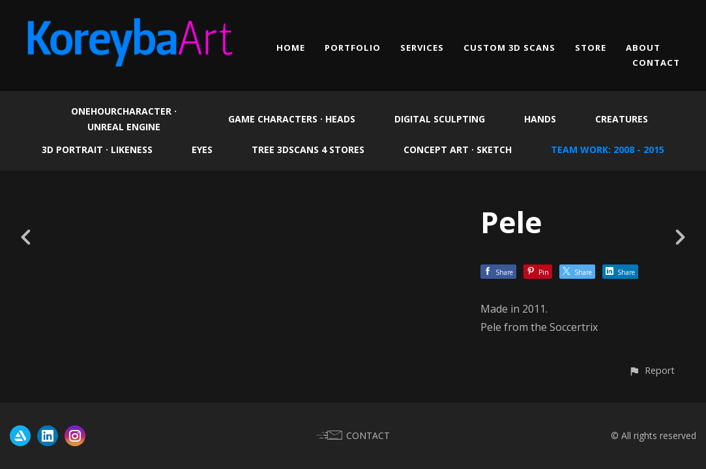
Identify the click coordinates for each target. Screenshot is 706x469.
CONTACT (656, 62)
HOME (290, 47)
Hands (540, 119)
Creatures (621, 119)
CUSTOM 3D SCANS (509, 47)
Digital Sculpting (439, 119)
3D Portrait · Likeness (97, 149)
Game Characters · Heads (291, 119)
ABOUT (643, 47)
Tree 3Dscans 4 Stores (308, 149)
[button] (651, 370)
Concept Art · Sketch (458, 149)
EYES (202, 149)
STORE (590, 47)
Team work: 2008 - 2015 (607, 149)
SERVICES (422, 47)
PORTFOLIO (353, 47)
